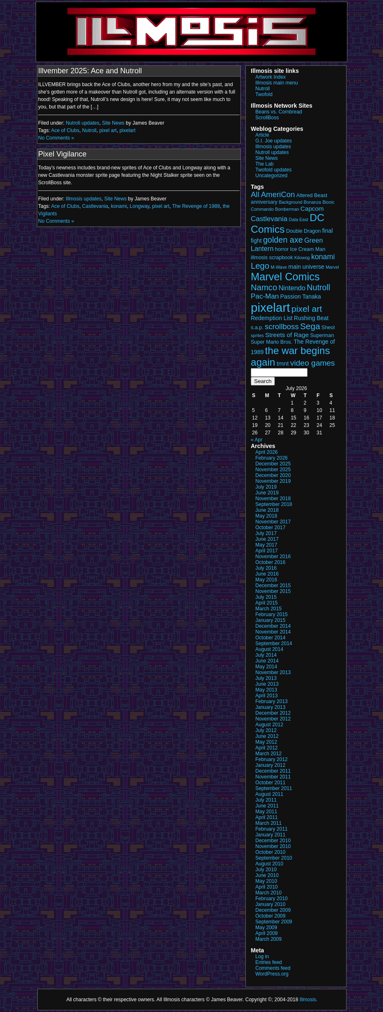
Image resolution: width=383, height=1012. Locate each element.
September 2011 (273, 788)
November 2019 (273, 481)
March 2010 (268, 893)
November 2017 (273, 522)
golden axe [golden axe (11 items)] (283, 239)
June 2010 (267, 875)
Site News (113, 123)
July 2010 (265, 869)
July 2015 (265, 597)
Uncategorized (271, 175)
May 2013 (266, 690)
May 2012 (266, 742)
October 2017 (270, 527)
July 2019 (265, 487)
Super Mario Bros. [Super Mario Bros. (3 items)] (271, 342)
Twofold (263, 94)
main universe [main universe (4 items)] (306, 266)
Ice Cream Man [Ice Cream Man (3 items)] (307, 249)
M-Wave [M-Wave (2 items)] (279, 267)
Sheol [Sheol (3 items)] (328, 327)
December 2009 (273, 910)
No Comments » (56, 138)
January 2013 (270, 707)
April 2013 (266, 696)
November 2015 (273, 591)
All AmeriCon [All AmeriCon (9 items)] (273, 194)
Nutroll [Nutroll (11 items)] (318, 287)
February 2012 (271, 759)
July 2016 (265, 568)
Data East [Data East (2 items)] (298, 219)
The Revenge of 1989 (196, 206)
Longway (139, 206)
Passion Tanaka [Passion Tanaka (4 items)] (300, 296)
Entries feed (268, 962)
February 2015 (271, 614)
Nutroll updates (82, 123)
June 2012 (267, 736)
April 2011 (266, 817)
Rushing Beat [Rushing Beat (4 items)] (311, 318)
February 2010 (271, 898)
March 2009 (268, 939)
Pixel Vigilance (62, 154)
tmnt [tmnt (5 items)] (282, 363)
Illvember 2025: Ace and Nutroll (90, 71)
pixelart (127, 130)
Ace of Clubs (65, 130)
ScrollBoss (267, 117)
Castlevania (95, 206)
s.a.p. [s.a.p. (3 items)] (257, 327)
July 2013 (265, 678)
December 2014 (273, 626)
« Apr (256, 440)
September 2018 (273, 504)
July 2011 (265, 800)
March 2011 (268, 823)
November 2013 (273, 672)
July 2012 (265, 730)
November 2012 (273, 719)
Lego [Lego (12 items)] (260, 265)
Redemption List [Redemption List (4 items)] (272, 318)
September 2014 (273, 643)
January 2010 (270, 904)
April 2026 (266, 452)
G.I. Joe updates (273, 141)
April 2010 (266, 887)
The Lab (264, 164)
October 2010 (270, 852)
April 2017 (266, 551)
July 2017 (265, 533)
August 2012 (269, 725)
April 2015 (266, 603)
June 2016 (267, 574)
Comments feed (273, 968)
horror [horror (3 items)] (281, 249)
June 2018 (267, 510)
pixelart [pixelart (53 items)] (270, 307)
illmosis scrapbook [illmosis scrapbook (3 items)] (272, 257)
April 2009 (266, 933)
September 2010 (273, 858)
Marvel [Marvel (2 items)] (332, 267)
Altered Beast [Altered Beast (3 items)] (311, 195)
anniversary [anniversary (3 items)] (264, 202)
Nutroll (89, 130)
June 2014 (267, 661)
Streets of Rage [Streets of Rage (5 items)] (287, 334)
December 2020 (273, 475)
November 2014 (273, 632)
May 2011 (266, 811)
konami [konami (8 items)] (323, 257)
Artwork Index (270, 77)
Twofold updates (273, 170)
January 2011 (270, 835)
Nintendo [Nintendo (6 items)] (292, 288)
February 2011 (271, 829)
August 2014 (269, 649)
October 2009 (270, 916)
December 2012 (273, 713)
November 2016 (273, 556)
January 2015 (270, 620)
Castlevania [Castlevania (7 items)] (269, 219)
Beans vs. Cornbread (278, 112)
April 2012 (266, 748)
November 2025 (273, 469)
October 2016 (270, 562)
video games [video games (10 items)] (312, 363)
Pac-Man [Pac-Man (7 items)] (265, 296)
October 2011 (270, 783)
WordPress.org (271, 974)
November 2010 (273, 846)
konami (119, 206)
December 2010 (273, 840)
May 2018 (266, 516)
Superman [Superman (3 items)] (322, 335)
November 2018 (273, 498)
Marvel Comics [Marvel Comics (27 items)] (285, 276)
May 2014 (266, 667)
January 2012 (270, 765)
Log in (262, 956)
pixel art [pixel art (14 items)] (306, 308)
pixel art (107, 130)
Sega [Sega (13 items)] (310, 326)
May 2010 (266, 881)
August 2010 (269, 864)
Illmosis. (309, 999)
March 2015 (268, 609)
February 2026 (271, 458)
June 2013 (267, 684)
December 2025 (273, 464)
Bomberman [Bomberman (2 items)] (287, 209)
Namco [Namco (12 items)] (264, 287)
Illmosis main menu (276, 83)
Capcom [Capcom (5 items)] (312, 208)
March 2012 (268, 754)
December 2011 (273, 771)
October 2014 (270, 638)
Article (262, 135)
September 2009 (273, 922)
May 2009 (266, 927)
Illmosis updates (84, 199)
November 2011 (273, 777)
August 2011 (269, 794)
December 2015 (273, 585)
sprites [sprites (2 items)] (257, 335)
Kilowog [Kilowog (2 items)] (302, 257)
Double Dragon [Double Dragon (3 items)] (303, 231)
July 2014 (265, 655)
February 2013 (271, 701)
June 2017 (267, 539)
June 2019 (267, 493)
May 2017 (266, 545)
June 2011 (267, 806)
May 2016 (266, 580)
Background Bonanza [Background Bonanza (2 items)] (300, 202)
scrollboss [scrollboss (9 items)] (282, 326)
